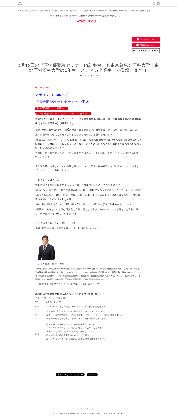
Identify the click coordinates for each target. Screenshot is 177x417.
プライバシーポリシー (88, 409)
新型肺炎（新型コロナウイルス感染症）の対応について (69, 284)
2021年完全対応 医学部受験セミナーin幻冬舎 (62, 228)
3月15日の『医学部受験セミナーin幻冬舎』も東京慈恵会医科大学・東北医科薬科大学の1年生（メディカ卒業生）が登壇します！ (88, 67)
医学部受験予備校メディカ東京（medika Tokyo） (81, 413)
